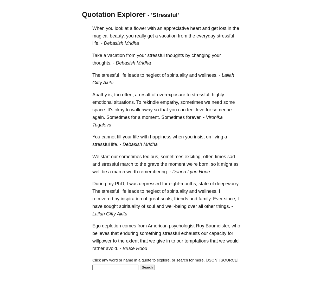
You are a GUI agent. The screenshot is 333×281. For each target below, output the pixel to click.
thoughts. (102, 63)
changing (200, 55)
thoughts (175, 55)
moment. (151, 117)
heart (195, 28)
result (144, 94)
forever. (194, 117)
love (200, 109)
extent (132, 241)
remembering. (153, 171)
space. (99, 109)
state (203, 183)
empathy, (169, 102)
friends (181, 198)
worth (132, 171)
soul (150, 206)
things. (223, 206)
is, (110, 94)
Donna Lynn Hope (191, 171)
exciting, (193, 156)
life (123, 75)
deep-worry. (227, 183)
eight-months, (183, 183)
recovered (102, 198)
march (126, 164)
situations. (124, 102)
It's (110, 109)
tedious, (151, 156)
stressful (225, 36)
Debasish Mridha (121, 43)
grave (153, 164)
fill (119, 136)
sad (231, 156)
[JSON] (212, 260)
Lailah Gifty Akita (109, 213)
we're (192, 164)
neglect (153, 75)
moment (176, 164)
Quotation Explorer (114, 14)
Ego (96, 225)
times (220, 156)
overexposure (171, 94)
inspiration (131, 198)
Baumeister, (218, 225)
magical (100, 36)
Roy (200, 225)
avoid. (112, 248)
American (158, 225)
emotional (102, 102)
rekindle (151, 102)
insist (199, 136)
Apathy (99, 94)
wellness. (207, 75)
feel (191, 109)
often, (128, 94)
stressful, (201, 94)
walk (135, 109)
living (218, 136)
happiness (160, 136)
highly (218, 94)
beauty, (117, 36)
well (96, 171)
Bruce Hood (135, 248)
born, (204, 164)
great (154, 198)
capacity (217, 233)
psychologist (182, 225)
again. (98, 117)
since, (230, 198)
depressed (150, 183)
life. (96, 43)
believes (101, 233)
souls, (167, 198)
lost (222, 28)
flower (140, 28)
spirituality (177, 75)
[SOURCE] (229, 260)
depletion (111, 225)
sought (111, 206)
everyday (205, 36)
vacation (168, 36)
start (105, 156)
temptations (196, 241)
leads (133, 75)
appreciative (176, 28)
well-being (176, 206)
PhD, (120, 183)
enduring (129, 233)
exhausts (190, 233)
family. (205, 198)
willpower (102, 241)
